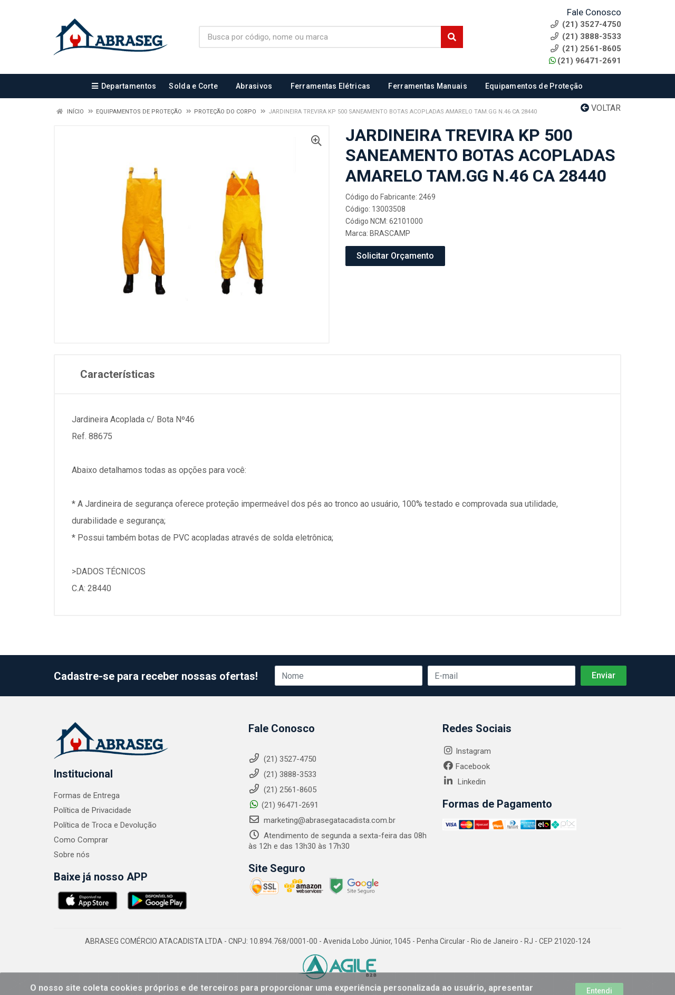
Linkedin (464, 781)
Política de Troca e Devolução (105, 825)
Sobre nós (72, 854)
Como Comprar (81, 840)
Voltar (601, 108)
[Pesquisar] (452, 37)
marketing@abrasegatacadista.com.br (322, 820)
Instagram (466, 751)
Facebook (466, 766)
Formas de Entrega (87, 795)
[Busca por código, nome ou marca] (320, 37)
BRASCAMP (390, 233)
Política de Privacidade (92, 810)
